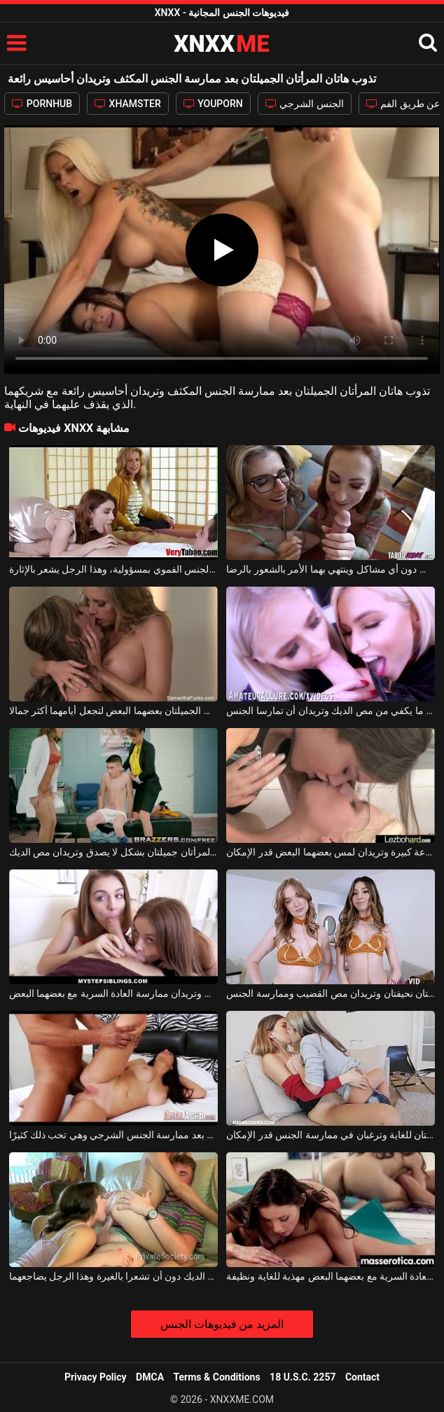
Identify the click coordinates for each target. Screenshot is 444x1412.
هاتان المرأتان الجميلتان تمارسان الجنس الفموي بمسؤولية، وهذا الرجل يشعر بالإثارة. (113, 569)
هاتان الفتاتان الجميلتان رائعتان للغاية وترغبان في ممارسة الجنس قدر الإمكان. (330, 1134)
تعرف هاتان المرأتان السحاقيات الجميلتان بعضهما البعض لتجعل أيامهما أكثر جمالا (113, 710)
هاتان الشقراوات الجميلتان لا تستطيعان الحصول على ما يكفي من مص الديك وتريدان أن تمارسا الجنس (330, 710)
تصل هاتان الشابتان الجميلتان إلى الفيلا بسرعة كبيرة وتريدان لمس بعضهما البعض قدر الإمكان (330, 852)
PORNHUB (42, 103)
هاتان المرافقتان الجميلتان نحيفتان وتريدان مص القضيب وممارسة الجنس (330, 993)
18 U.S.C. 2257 (302, 1377)
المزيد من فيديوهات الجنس (222, 1324)
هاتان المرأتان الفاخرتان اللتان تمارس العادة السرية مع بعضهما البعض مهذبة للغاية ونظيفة (330, 1276)
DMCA (150, 1377)
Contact (362, 1377)
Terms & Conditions (217, 1377)
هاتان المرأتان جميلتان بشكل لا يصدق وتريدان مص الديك (113, 852)
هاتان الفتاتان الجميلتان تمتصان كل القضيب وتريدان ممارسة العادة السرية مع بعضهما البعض (113, 993)
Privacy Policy (95, 1377)
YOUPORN (213, 103)
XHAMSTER (128, 103)
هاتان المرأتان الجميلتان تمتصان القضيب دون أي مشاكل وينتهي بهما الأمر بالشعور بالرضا (330, 569)
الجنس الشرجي (304, 103)
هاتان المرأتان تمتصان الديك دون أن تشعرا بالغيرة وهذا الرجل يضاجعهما (113, 1276)
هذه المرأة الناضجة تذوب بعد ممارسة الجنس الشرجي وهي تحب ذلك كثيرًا (113, 1134)
